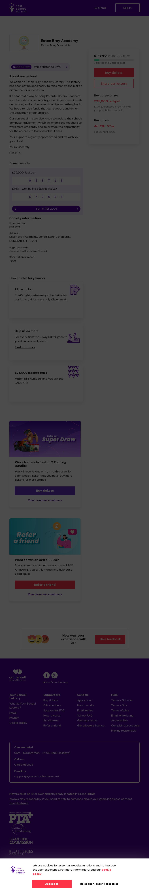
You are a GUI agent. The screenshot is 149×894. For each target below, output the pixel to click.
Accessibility (119, 720)
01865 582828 (23, 765)
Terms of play (120, 710)
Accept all (52, 883)
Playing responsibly (124, 730)
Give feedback (110, 639)
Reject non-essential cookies (99, 883)
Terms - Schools (122, 700)
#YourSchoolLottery (55, 682)
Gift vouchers (52, 705)
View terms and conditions (45, 500)
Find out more (25, 347)
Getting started (87, 720)
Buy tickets (113, 73)
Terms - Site (119, 705)
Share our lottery (114, 83)
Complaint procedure (125, 725)
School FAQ (84, 715)
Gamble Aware (19, 803)
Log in (127, 8)
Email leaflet (85, 710)
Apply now (84, 700)
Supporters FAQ (54, 710)
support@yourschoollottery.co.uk (36, 776)
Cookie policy (18, 723)
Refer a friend (45, 585)
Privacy (14, 718)
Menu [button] (100, 8)
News (12, 713)
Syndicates (50, 720)
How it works (51, 715)
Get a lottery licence (91, 725)
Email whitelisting (122, 715)
